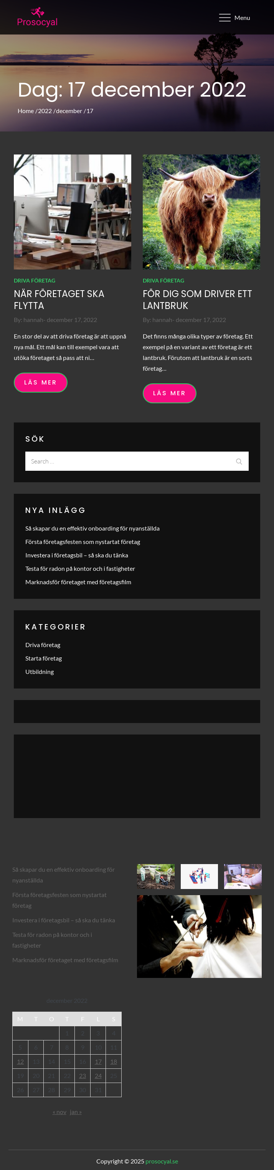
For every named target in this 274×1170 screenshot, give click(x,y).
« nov (59, 1111)
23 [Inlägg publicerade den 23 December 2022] (82, 1075)
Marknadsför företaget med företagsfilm (78, 581)
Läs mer (40, 382)
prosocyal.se (161, 1161)
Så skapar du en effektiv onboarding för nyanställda (92, 528)
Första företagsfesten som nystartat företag (82, 541)
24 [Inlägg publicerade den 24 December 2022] (98, 1075)
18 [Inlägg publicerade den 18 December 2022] (113, 1061)
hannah (33, 319)
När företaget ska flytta (59, 300)
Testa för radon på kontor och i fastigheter (80, 568)
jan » (76, 1111)
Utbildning (39, 671)
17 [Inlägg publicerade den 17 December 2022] (98, 1061)
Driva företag (34, 280)
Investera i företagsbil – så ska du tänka (76, 555)
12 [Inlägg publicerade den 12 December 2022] (20, 1061)
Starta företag (43, 658)
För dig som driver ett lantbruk (197, 300)
